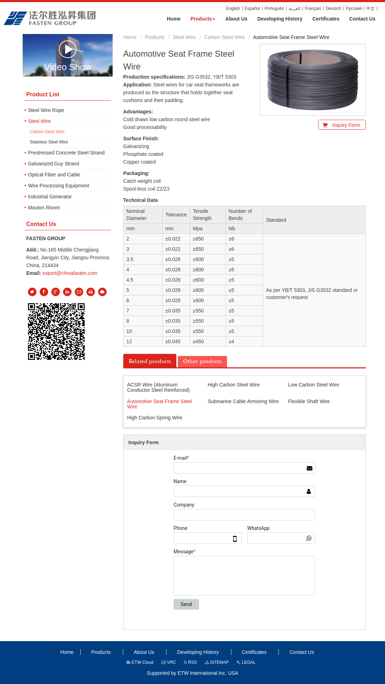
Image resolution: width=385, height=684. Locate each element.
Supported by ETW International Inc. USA (192, 673)
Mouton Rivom (44, 207)
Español (252, 8)
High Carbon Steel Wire (234, 385)
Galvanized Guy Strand (53, 163)
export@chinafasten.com (70, 273)
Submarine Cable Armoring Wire (243, 401)
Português (274, 8)
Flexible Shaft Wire (309, 401)
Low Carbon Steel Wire (313, 385)
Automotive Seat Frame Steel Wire (159, 403)
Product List (42, 94)
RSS (190, 662)
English (233, 8)
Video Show (67, 55)
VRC (168, 662)
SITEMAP (217, 662)
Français (313, 8)
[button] (203, 18)
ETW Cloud (140, 662)
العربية (294, 8)
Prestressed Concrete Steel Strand (66, 153)
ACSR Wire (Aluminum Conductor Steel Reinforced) (158, 387)
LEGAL (245, 662)
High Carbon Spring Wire (154, 417)
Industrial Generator (50, 196)
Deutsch (333, 8)
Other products (202, 361)
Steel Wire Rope (46, 110)
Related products (150, 361)
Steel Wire (184, 37)
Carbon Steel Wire (224, 37)
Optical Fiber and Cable (54, 174)
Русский (354, 8)
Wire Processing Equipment (58, 185)
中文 (370, 8)
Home (129, 37)
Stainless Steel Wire (49, 142)
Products (154, 37)
